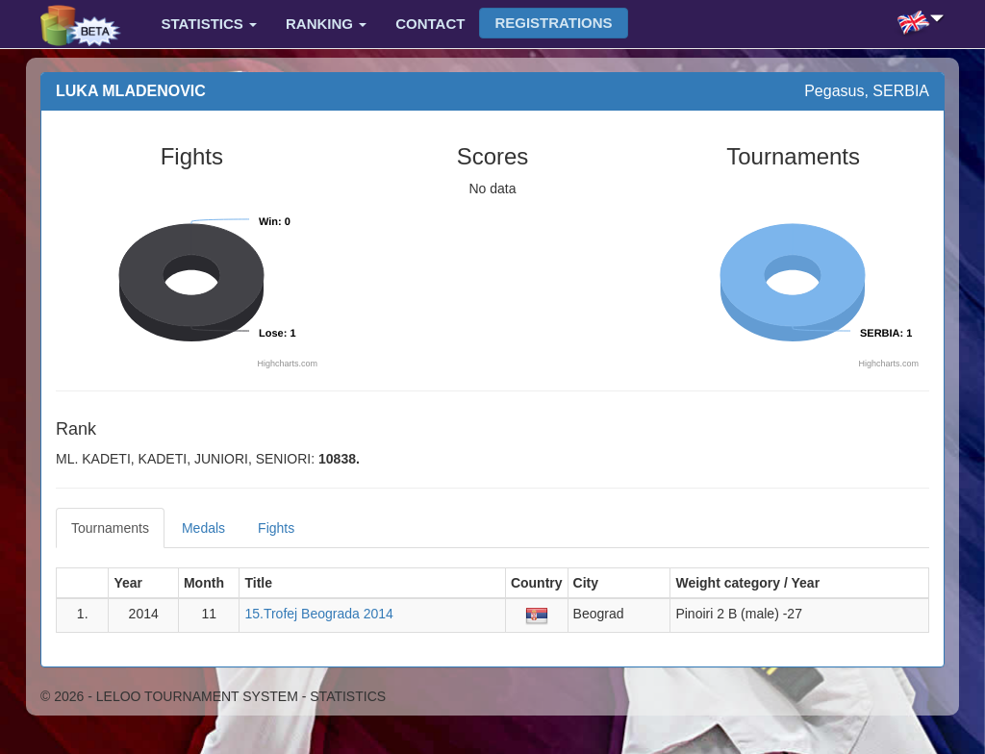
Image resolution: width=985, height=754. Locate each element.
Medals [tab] (203, 528)
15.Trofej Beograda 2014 (318, 613)
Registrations (553, 22)
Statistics (209, 23)
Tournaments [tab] (110, 528)
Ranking (326, 23)
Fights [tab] (276, 528)
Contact (430, 23)
